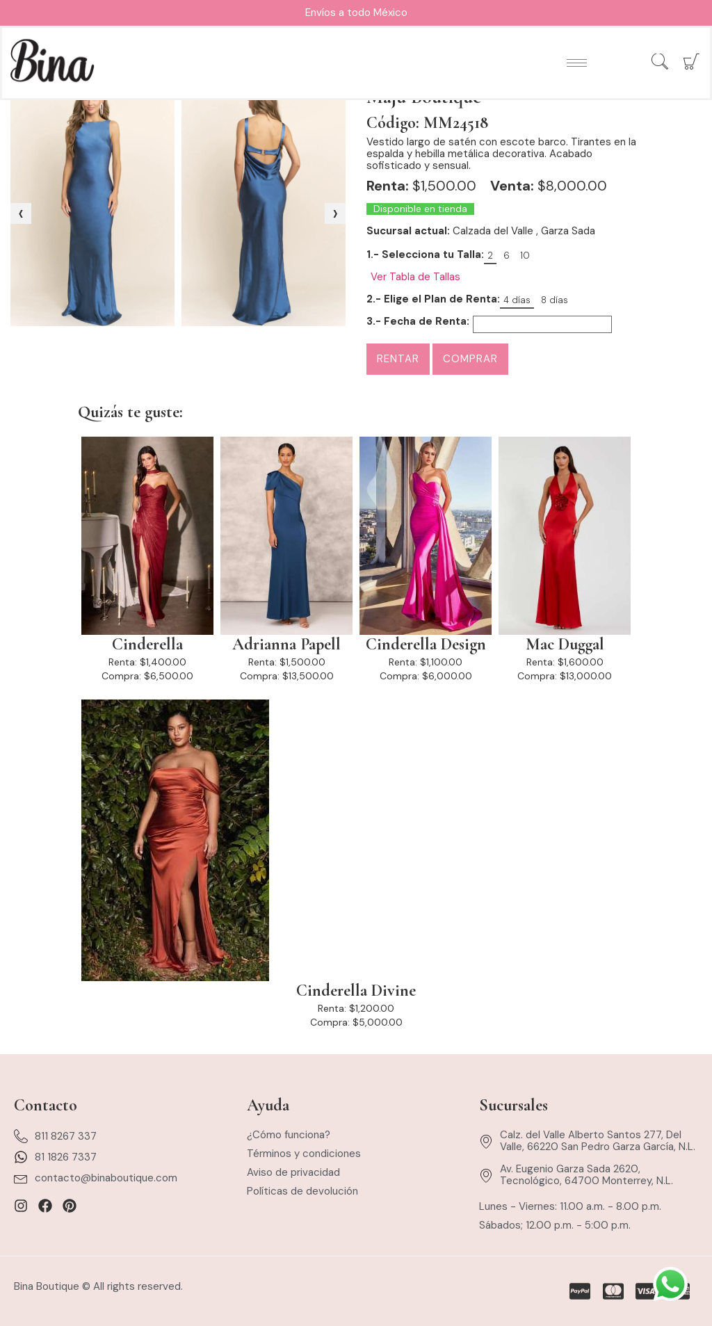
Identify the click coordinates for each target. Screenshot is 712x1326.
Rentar (398, 359)
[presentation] (20, 213)
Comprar (470, 359)
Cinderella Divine (356, 991)
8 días (554, 300)
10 (525, 255)
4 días (517, 300)
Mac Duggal (565, 644)
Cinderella (147, 644)
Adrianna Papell (286, 644)
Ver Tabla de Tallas (415, 277)
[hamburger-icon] (576, 63)
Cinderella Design (426, 644)
